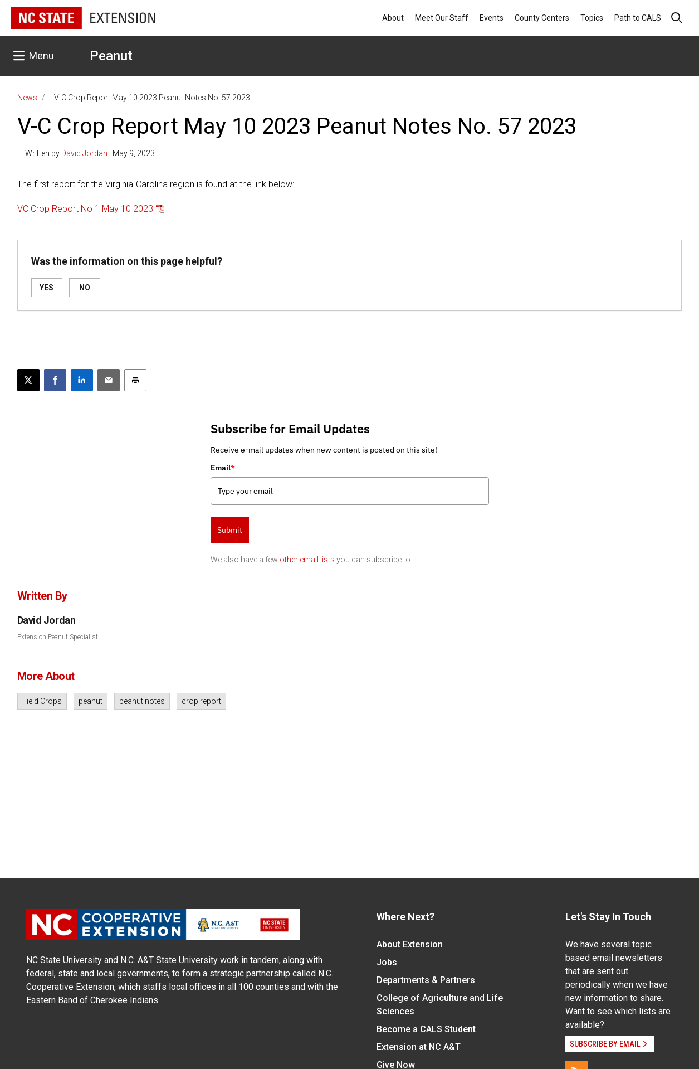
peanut (90, 701)
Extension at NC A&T (419, 1047)
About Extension (410, 944)
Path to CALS (637, 17)
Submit (229, 530)
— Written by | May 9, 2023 (86, 153)
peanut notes (142, 701)
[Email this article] (108, 380)
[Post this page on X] (28, 380)
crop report (201, 701)
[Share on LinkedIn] (82, 380)
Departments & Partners (426, 980)
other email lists (307, 559)
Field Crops (42, 701)
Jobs (387, 962)
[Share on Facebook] (55, 380)
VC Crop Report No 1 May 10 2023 (85, 208)
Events (492, 17)
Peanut (111, 56)
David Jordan (84, 153)
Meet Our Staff (441, 17)
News (27, 97)
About (393, 17)
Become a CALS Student (426, 1029)
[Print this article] (135, 380)
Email (223, 468)
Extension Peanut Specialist (57, 637)
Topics (591, 17)
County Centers (542, 17)
